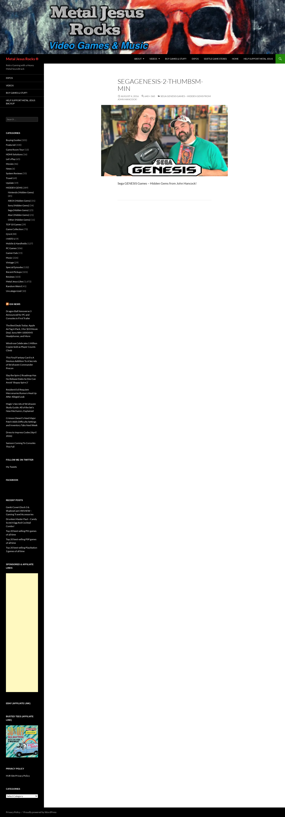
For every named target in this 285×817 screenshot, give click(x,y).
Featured (10, 144)
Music (9, 257)
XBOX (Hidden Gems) (19, 200)
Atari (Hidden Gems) (18, 214)
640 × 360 (149, 96)
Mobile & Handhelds (16, 243)
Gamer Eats (12, 252)
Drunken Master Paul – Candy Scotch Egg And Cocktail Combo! (21, 523)
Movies (9, 163)
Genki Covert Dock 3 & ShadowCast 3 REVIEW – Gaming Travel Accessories (19, 511)
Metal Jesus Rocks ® (22, 59)
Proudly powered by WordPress (39, 812)
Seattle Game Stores (215, 58)
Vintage (10, 262)
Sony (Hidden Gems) (18, 205)
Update (10, 182)
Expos (195, 58)
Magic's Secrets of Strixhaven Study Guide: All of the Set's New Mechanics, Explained (21, 407)
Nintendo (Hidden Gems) (21, 192)
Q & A (9, 233)
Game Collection (14, 229)
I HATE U (10, 238)
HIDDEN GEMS (14, 187)
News (9, 168)
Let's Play (10, 159)
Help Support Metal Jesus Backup (20, 102)
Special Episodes (14, 267)
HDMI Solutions (14, 154)
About (138, 58)
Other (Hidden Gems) (19, 219)
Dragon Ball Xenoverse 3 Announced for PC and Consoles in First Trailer (18, 315)
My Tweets (11, 466)
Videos (153, 58)
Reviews (10, 276)
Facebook (12, 480)
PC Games (11, 248)
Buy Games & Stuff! (176, 58)
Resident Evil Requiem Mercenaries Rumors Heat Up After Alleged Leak (21, 393)
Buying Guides (13, 140)
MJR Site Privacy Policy (18, 775)
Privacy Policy (13, 812)
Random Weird (14, 286)
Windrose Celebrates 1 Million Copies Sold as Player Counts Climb (21, 347)
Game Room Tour (15, 149)
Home (235, 58)
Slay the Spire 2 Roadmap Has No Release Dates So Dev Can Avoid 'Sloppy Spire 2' (21, 379)
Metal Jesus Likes (14, 281)
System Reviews (14, 173)
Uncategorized (13, 290)
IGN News (14, 304)
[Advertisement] (22, 632)
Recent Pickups (14, 271)
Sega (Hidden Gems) (18, 210)
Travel (9, 178)
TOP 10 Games (13, 224)
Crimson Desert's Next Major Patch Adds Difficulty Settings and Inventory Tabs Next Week (21, 422)
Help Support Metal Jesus (258, 58)
